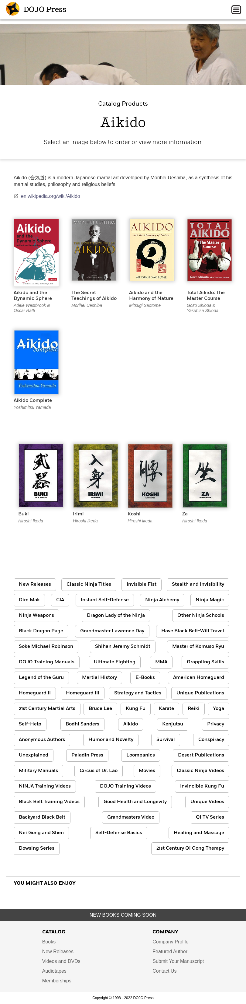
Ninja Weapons (36, 615)
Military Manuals (38, 770)
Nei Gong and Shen (41, 832)
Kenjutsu (172, 724)
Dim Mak (29, 600)
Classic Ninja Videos (200, 770)
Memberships (56, 980)
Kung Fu (135, 708)
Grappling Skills (205, 662)
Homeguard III (82, 693)
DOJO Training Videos (125, 786)
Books (49, 941)
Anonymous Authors (42, 739)
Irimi (78, 514)
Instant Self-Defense (105, 600)
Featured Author (169, 951)
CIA (60, 600)
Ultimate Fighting (114, 662)
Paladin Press (87, 755)
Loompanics (140, 755)
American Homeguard (198, 677)
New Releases (35, 584)
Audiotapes (54, 971)
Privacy (215, 724)
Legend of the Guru (41, 677)
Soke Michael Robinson (46, 646)
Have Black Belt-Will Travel (192, 631)
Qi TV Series (210, 817)
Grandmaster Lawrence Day (112, 631)
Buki (23, 514)
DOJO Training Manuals (46, 662)
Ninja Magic (210, 600)
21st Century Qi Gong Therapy (190, 848)
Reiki (194, 708)
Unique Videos (207, 801)
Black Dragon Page (41, 631)
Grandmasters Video (130, 817)
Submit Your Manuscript (178, 961)
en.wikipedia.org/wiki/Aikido (47, 196)
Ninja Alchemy (162, 600)
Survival (165, 739)
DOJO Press (36, 9)
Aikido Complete (33, 400)
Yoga (218, 708)
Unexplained (33, 755)
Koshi (134, 514)
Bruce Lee (100, 708)
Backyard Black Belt (42, 817)
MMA (161, 662)
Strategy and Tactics (137, 693)
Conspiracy (211, 739)
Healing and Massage (199, 832)
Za (185, 514)
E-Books (145, 677)
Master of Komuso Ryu (198, 646)
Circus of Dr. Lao (99, 770)
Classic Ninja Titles (89, 584)
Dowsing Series (36, 848)
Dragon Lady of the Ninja (116, 615)
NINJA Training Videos (45, 786)
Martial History (99, 677)
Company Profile (170, 941)
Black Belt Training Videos (49, 801)
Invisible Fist (141, 584)
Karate (166, 708)
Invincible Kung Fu (202, 786)
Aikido (130, 724)
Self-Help (30, 724)
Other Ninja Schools (200, 615)
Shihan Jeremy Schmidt (122, 646)
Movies (147, 770)
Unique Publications (200, 693)
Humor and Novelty (110, 739)
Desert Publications (201, 755)
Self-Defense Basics (118, 832)
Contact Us (164, 971)
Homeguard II (35, 693)
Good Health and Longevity (135, 801)
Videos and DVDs (61, 961)
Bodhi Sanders (82, 724)
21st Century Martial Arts (47, 708)
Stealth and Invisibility (198, 584)
